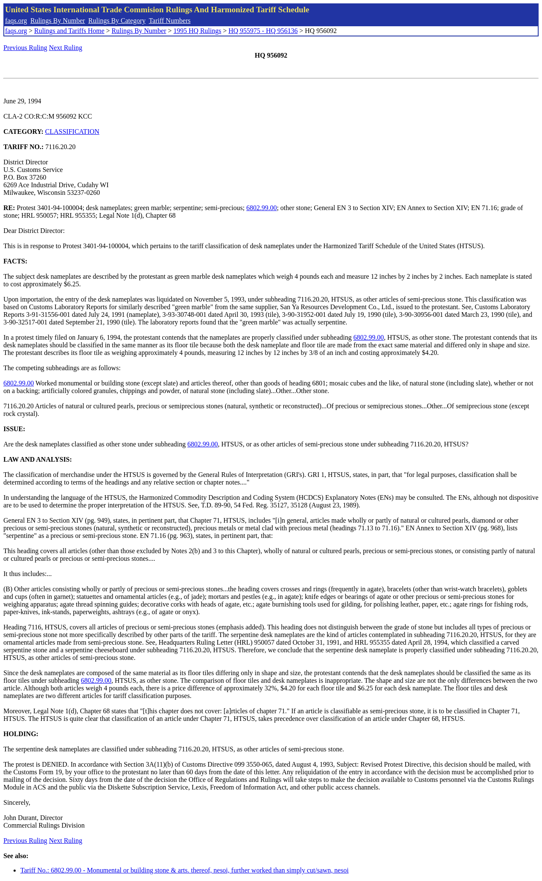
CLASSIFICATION (72, 131)
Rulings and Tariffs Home (69, 30)
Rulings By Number (57, 20)
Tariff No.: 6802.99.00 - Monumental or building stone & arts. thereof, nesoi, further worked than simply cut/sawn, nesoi (184, 870)
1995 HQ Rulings (197, 30)
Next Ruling (66, 47)
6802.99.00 (261, 207)
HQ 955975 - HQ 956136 (263, 30)
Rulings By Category (117, 20)
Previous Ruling (25, 47)
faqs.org (16, 20)
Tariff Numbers (170, 20)
